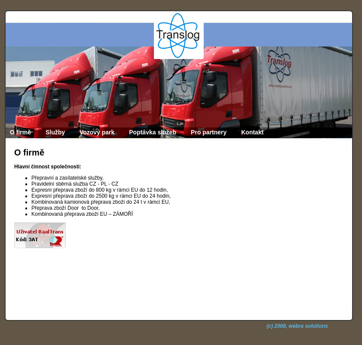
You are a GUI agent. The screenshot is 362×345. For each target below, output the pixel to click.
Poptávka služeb (152, 132)
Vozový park (97, 132)
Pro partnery (209, 132)
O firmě (20, 132)
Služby (55, 132)
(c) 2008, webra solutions (297, 326)
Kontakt (252, 132)
